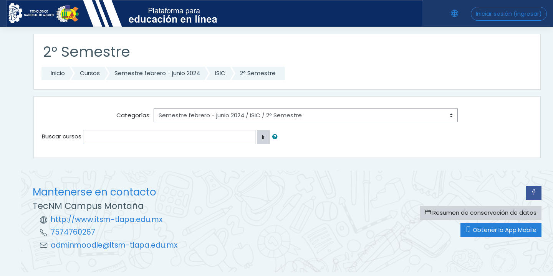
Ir (263, 137)
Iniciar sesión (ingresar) (509, 14)
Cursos (90, 73)
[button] (276, 137)
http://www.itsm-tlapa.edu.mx (106, 219)
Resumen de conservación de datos (480, 213)
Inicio (58, 73)
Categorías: (133, 115)
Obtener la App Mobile (500, 230)
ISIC (220, 73)
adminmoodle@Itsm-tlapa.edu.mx (114, 245)
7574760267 (73, 232)
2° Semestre (258, 73)
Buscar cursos (61, 136)
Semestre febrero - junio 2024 (157, 73)
